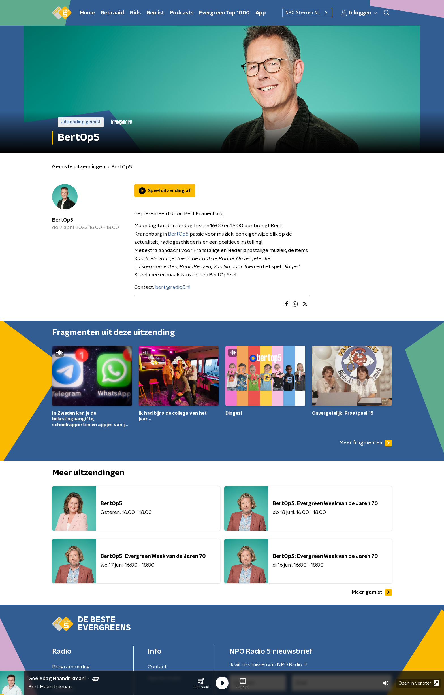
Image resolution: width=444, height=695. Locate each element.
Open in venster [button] (418, 683)
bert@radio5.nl (173, 287)
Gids (135, 13)
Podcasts (181, 13)
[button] (201, 683)
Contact (157, 666)
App (260, 13)
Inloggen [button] (359, 13)
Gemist (155, 13)
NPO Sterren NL (307, 13)
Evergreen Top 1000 (224, 13)
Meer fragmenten (365, 443)
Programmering (71, 666)
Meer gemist (372, 592)
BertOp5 (62, 220)
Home (87, 13)
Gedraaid (112, 13)
